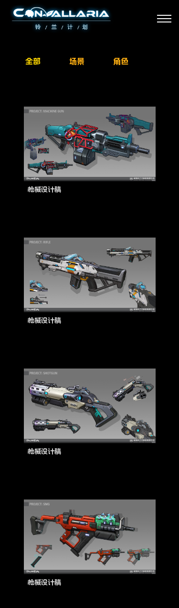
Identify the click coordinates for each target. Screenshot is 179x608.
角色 (120, 61)
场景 (76, 61)
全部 (33, 61)
